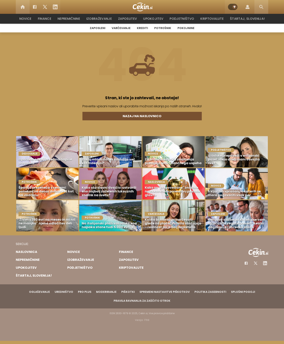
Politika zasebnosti (210, 292)
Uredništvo (64, 292)
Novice (27, 19)
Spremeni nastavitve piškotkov (164, 292)
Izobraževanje (101, 19)
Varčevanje (121, 28)
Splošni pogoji (243, 292)
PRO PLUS (84, 292)
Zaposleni (97, 28)
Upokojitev (154, 19)
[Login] (247, 7)
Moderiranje (106, 292)
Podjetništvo (182, 19)
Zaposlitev (129, 19)
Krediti (142, 28)
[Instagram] (265, 263)
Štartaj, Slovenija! (246, 19)
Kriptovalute (211, 19)
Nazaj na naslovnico (142, 116)
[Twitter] (45, 7)
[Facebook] (35, 7)
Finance (46, 19)
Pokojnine (186, 28)
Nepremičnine (71, 19)
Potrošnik (162, 28)
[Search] (261, 7)
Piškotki (128, 292)
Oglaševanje (39, 292)
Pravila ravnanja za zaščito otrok (142, 301)
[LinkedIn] (55, 7)
